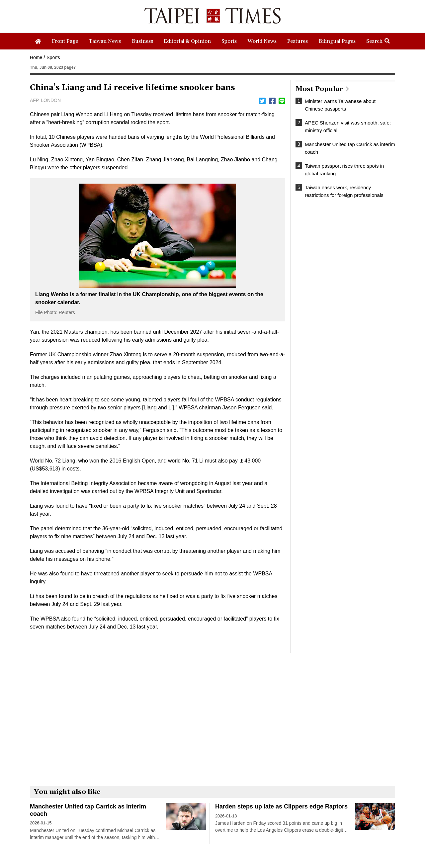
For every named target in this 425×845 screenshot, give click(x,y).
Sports (53, 57)
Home (36, 57)
